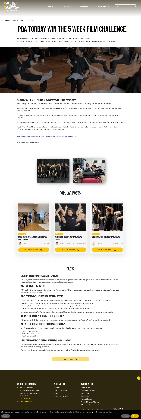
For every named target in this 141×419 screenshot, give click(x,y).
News (22, 21)
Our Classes (66, 6)
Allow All (134, 416)
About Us (50, 6)
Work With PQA (84, 6)
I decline (125, 416)
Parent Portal (103, 6)
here (38, 142)
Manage (5, 416)
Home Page (8, 21)
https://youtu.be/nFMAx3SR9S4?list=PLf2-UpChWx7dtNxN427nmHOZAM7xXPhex (47, 136)
